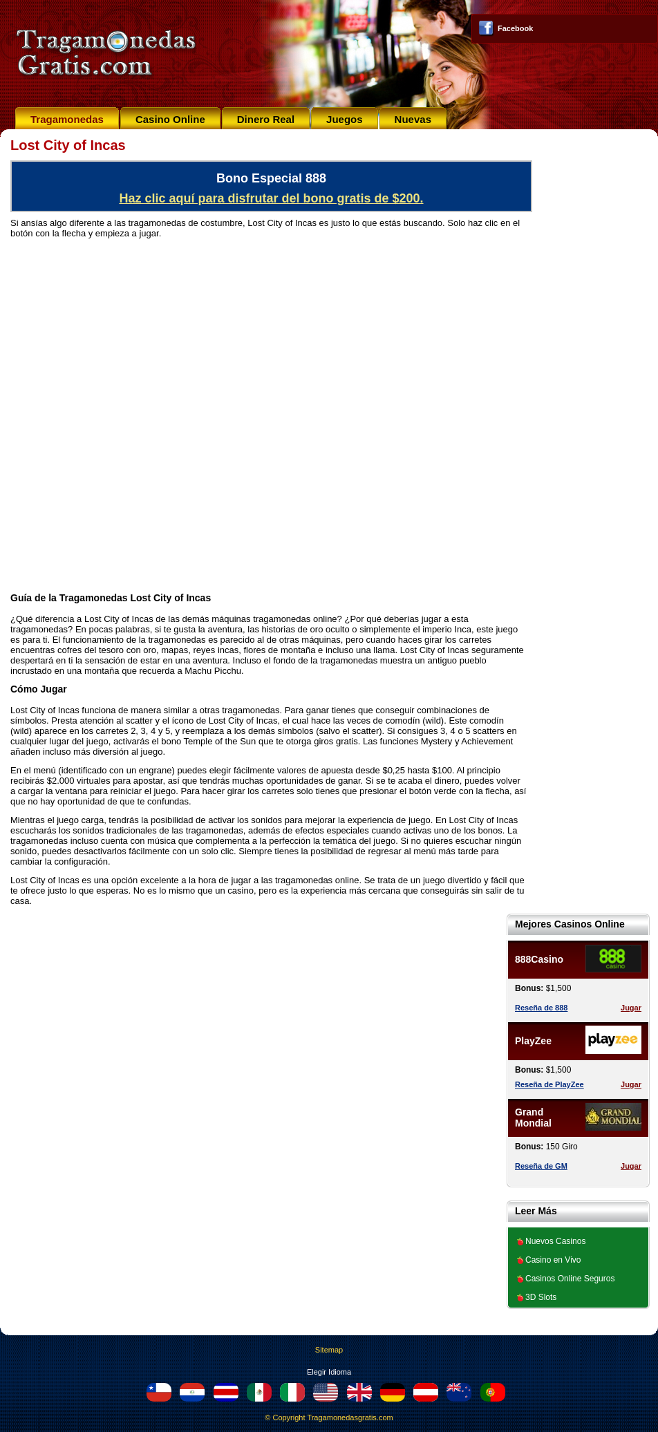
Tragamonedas (67, 119)
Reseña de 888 (541, 1008)
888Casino (539, 959)
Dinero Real (265, 119)
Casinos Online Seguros (569, 1278)
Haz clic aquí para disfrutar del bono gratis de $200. (271, 198)
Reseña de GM (541, 1166)
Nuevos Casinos (555, 1241)
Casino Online (170, 119)
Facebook (515, 28)
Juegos (344, 119)
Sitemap (329, 1350)
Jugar (631, 1008)
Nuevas (413, 119)
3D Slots (540, 1297)
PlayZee (533, 1040)
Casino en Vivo (553, 1260)
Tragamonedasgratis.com (350, 1417)
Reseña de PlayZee (549, 1084)
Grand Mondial (533, 1117)
